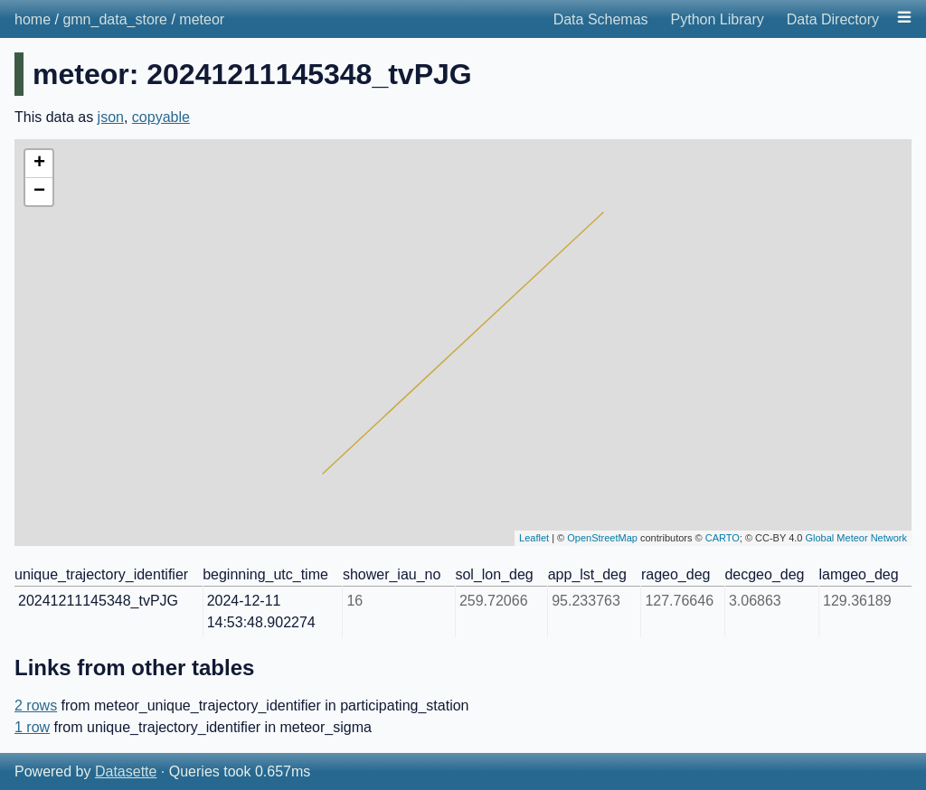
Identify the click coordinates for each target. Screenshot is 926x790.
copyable (161, 117)
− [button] (39, 191)
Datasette (125, 771)
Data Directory (833, 19)
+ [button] (39, 163)
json (111, 117)
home (32, 19)
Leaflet (534, 537)
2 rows (35, 705)
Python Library (717, 19)
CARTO (722, 537)
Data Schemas (600, 19)
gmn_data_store (114, 19)
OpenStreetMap (602, 537)
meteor (201, 19)
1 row (32, 727)
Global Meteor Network (857, 537)
